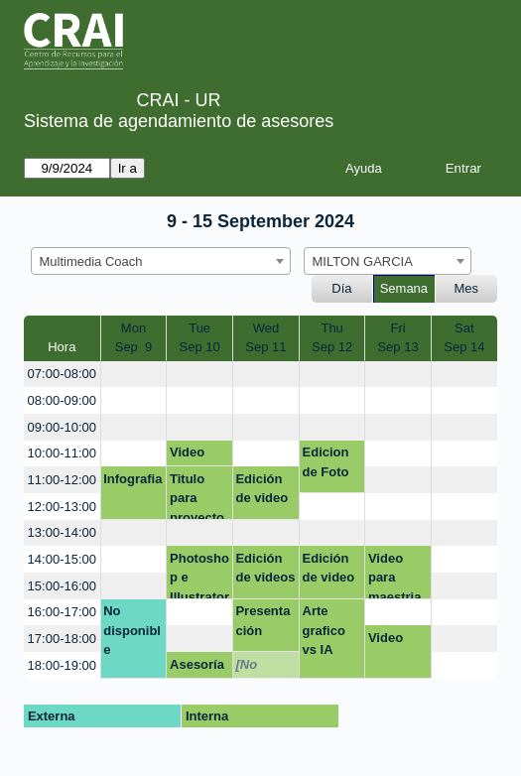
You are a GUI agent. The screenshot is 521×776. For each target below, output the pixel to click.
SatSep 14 (464, 338)
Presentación (262, 620)
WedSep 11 (265, 338)
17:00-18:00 (62, 638)
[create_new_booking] (134, 374)
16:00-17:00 (62, 611)
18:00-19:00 (62, 665)
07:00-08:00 (62, 373)
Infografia (132, 478)
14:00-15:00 (62, 559)
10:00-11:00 (62, 453)
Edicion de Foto (326, 462)
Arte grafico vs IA (324, 630)
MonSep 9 (134, 338)
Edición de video (261, 488)
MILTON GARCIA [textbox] (363, 261)
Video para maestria (394, 575)
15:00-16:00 (62, 586)
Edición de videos (265, 568)
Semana (404, 288)
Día (341, 288)
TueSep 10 (200, 338)
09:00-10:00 (62, 427)
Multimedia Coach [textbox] (91, 261)
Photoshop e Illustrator (199, 575)
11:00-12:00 (62, 479)
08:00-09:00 (62, 400)
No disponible (132, 630)
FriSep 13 (397, 338)
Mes (467, 288)
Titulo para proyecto (197, 495)
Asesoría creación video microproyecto (197, 668)
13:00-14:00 (62, 532)
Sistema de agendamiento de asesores (178, 121)
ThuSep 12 (332, 338)
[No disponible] (264, 668)
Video (187, 452)
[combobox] (161, 261)
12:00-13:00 (62, 506)
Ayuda (363, 168)
